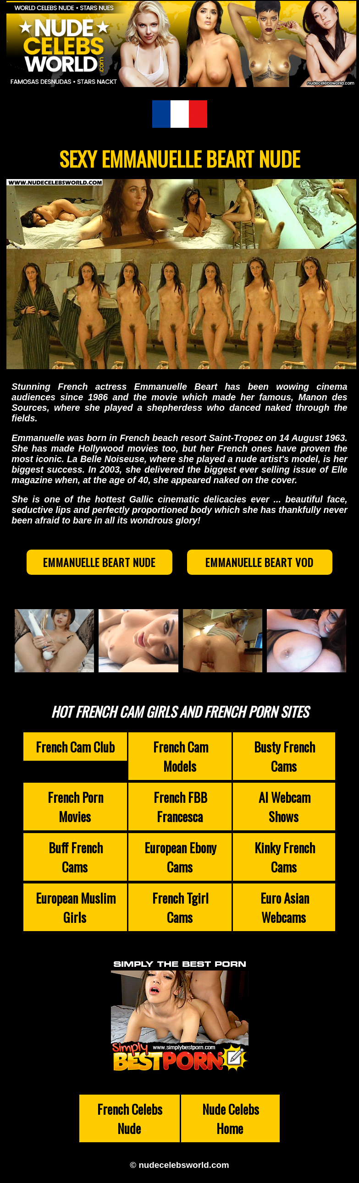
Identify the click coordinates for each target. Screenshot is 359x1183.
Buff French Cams (76, 857)
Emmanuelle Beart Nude (99, 562)
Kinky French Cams (284, 857)
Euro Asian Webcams (284, 907)
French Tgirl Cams (180, 907)
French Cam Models (180, 756)
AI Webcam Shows (284, 806)
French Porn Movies (75, 806)
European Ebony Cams (180, 857)
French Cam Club (75, 746)
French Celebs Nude (129, 1118)
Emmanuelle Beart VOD (259, 562)
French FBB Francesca (180, 806)
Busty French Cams (284, 756)
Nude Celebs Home (230, 1118)
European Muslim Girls (76, 907)
